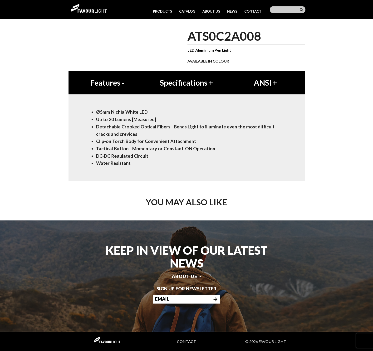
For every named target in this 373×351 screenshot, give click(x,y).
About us (211, 11)
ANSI (265, 82)
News (232, 11)
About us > (186, 276)
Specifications (186, 82)
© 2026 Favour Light (265, 341)
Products (162, 11)
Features (107, 82)
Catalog (187, 11)
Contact (252, 11)
